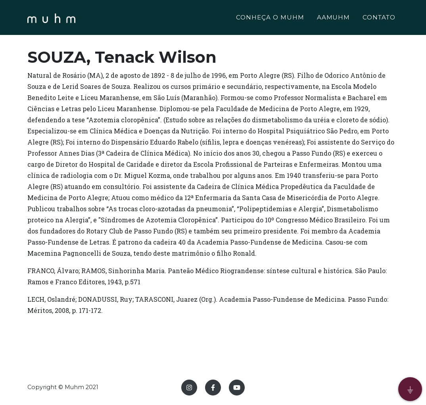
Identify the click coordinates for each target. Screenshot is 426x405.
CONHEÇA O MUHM (270, 18)
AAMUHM (333, 18)
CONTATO (379, 18)
